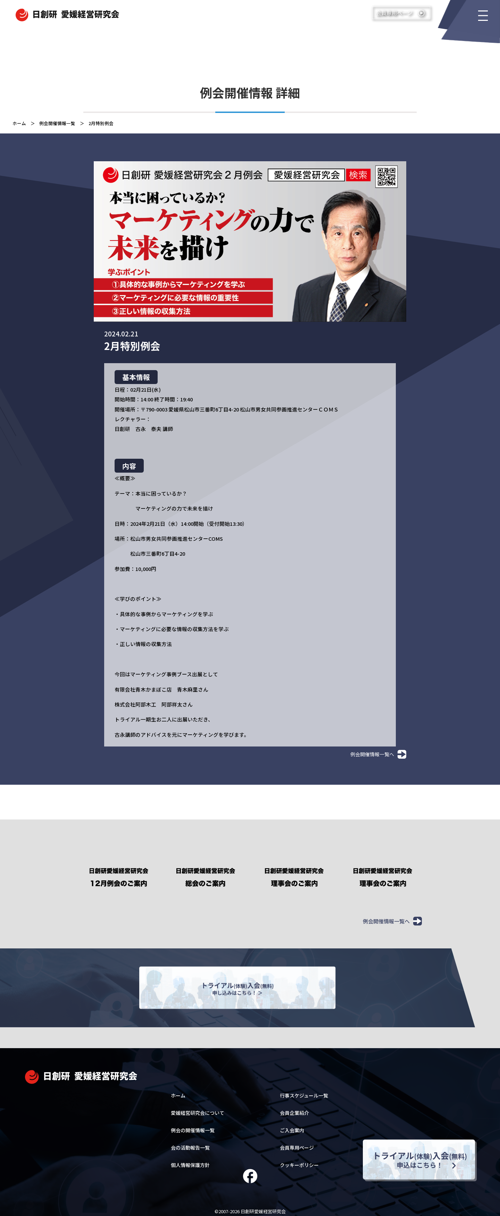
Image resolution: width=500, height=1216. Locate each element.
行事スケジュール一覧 (304, 1091)
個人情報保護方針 (190, 1161)
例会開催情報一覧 (57, 123)
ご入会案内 (292, 1126)
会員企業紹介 (294, 1108)
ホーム (19, 123)
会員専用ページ (297, 1143)
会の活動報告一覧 (190, 1143)
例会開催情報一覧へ (378, 754)
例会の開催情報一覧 (193, 1126)
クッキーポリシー (299, 1161)
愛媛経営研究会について (197, 1108)
